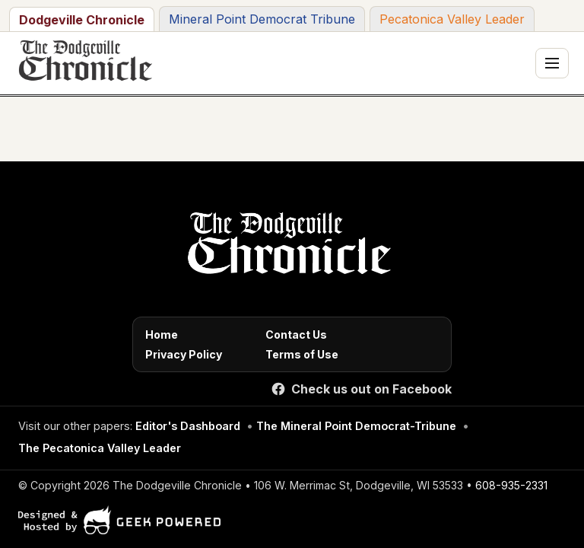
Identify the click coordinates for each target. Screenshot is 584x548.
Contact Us (296, 334)
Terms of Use (301, 354)
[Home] (286, 247)
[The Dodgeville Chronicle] (83, 63)
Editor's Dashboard (187, 425)
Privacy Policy (183, 354)
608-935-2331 (511, 485)
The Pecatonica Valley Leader (99, 447)
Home (161, 334)
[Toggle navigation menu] (552, 63)
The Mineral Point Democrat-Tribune (356, 425)
